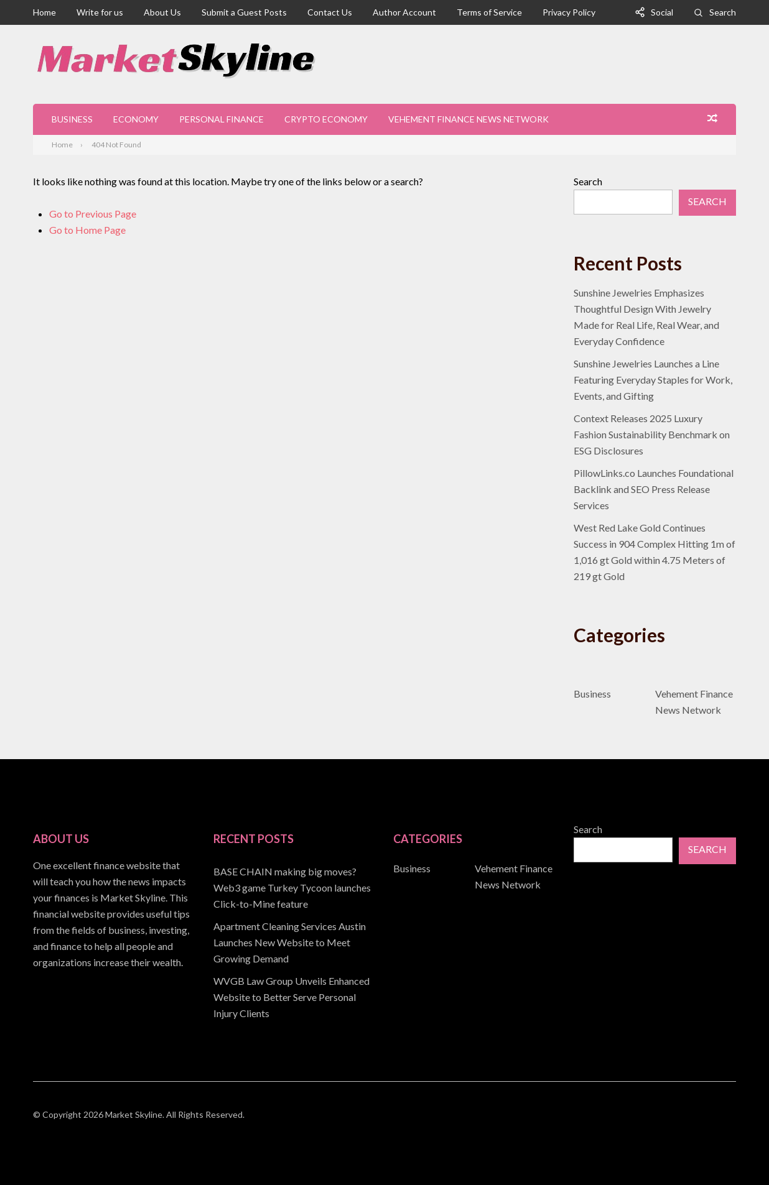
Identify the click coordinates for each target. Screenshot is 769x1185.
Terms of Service (489, 12)
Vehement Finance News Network (468, 119)
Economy (136, 119)
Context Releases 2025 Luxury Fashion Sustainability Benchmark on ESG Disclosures (652, 434)
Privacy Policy (569, 12)
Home (44, 12)
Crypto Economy (326, 119)
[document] (294, 942)
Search (722, 12)
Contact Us (329, 12)
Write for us (100, 12)
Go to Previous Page (92, 213)
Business (72, 119)
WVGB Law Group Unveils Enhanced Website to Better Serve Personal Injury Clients (291, 997)
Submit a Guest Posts (244, 12)
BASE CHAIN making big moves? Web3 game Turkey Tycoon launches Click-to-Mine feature (292, 887)
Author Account (404, 12)
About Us (162, 12)
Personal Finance (221, 119)
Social (662, 12)
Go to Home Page (87, 230)
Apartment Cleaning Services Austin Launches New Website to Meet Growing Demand (289, 942)
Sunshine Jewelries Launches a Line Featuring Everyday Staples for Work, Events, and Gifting (653, 379)
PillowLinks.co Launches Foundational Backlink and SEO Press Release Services (654, 489)
